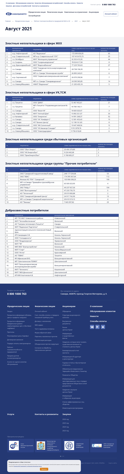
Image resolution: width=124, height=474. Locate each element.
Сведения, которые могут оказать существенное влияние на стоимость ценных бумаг (74, 344)
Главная (9, 21)
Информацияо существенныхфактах (68, 336)
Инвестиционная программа (72, 408)
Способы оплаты (70, 3)
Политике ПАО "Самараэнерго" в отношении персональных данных (28, 466)
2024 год (65, 427)
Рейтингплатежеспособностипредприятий (14, 349)
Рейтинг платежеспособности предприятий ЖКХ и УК (53, 21)
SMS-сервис (39, 325)
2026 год (65, 419)
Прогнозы (10, 332)
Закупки (9, 6)
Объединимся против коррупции (47, 344)
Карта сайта (113, 463)
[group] (20, 445)
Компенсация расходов (43, 340)
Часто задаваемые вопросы (44, 329)
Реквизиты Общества (70, 375)
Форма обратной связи (43, 333)
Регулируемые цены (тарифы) (17, 336)
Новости (80, 3)
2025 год (65, 423)
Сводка (9, 311)
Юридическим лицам (37, 12)
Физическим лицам (55, 12)
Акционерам (94, 12)
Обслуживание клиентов (25, 3)
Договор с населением (43, 321)
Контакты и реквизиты (40, 6)
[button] (60, 456)
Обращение (66, 311)
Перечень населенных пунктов (46, 336)
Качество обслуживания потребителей (49, 3)
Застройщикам (34, 16)
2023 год (65, 431)
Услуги (10, 414)
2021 (78, 21)
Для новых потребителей (22, 6)
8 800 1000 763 (108, 4)
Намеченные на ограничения (75, 12)
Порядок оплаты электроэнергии (19, 343)
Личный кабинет (111, 14)
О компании (10, 3)
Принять (44, 469)
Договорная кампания (15, 340)
